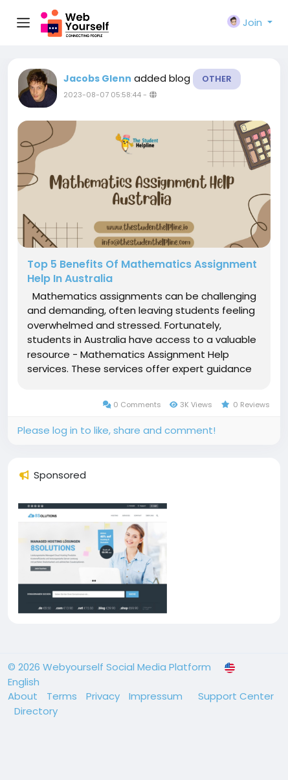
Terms (63, 696)
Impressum (157, 696)
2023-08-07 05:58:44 (102, 94)
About (24, 696)
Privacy (104, 696)
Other (217, 79)
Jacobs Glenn (97, 78)
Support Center (236, 696)
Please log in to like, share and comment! (116, 430)
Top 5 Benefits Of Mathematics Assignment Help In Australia (142, 271)
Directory (36, 711)
